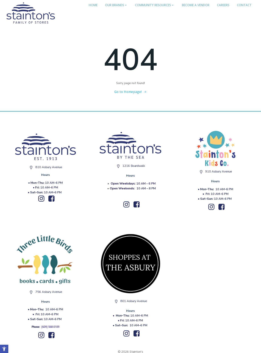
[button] (4, 349)
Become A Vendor (195, 5)
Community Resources (154, 5)
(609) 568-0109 (50, 326)
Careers (223, 5)
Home (93, 5)
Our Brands (116, 5)
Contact (244, 5)
